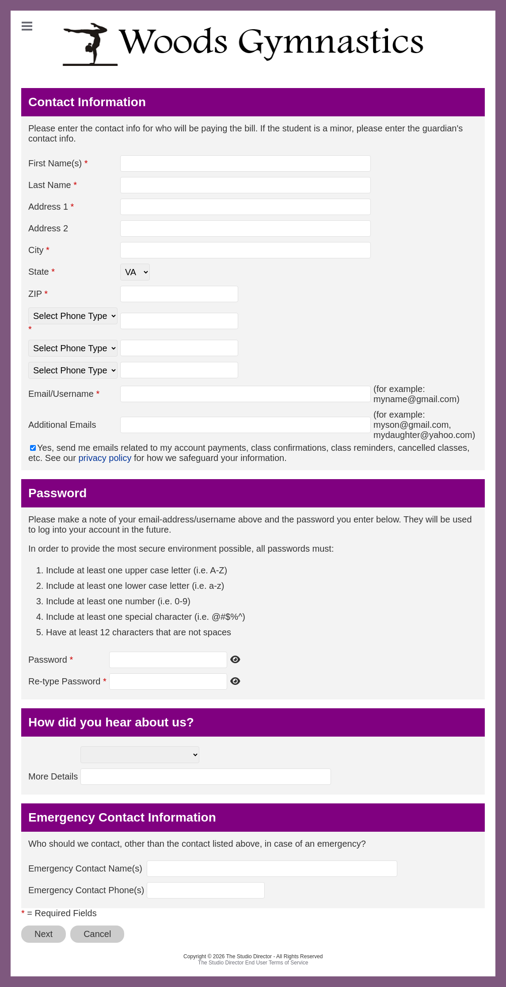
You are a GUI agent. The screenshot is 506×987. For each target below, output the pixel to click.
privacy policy (104, 458)
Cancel (97, 934)
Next (43, 934)
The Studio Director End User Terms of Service (253, 963)
